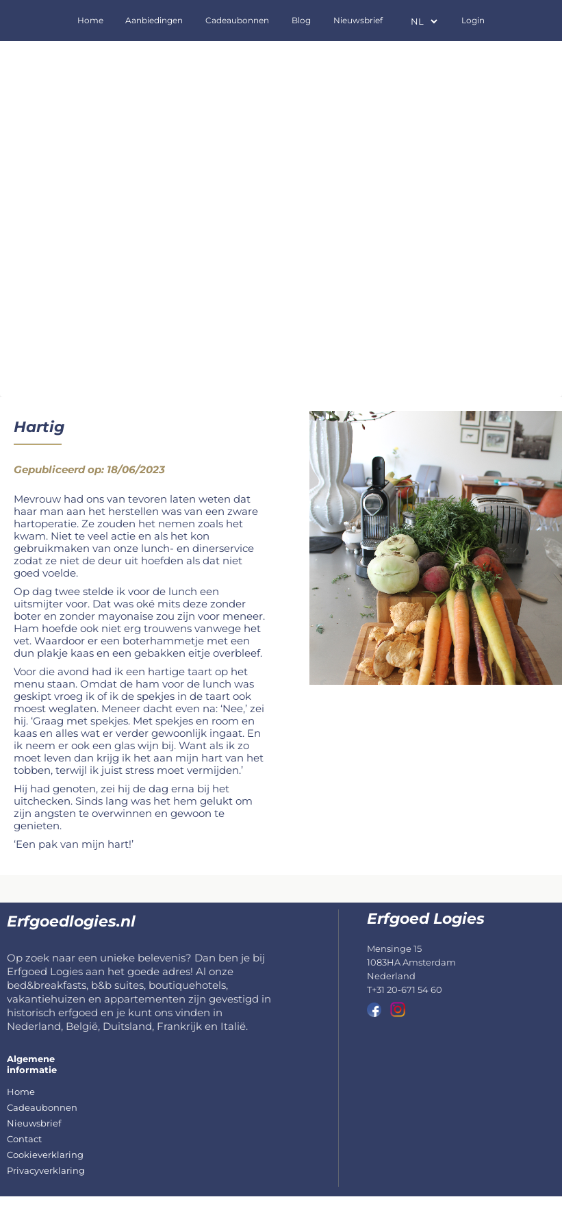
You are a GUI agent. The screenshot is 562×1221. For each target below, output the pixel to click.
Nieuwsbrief (358, 20)
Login (473, 20)
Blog (301, 20)
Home (90, 20)
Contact (24, 1138)
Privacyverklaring (46, 1170)
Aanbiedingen (154, 20)
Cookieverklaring (45, 1154)
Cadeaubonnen (237, 20)
